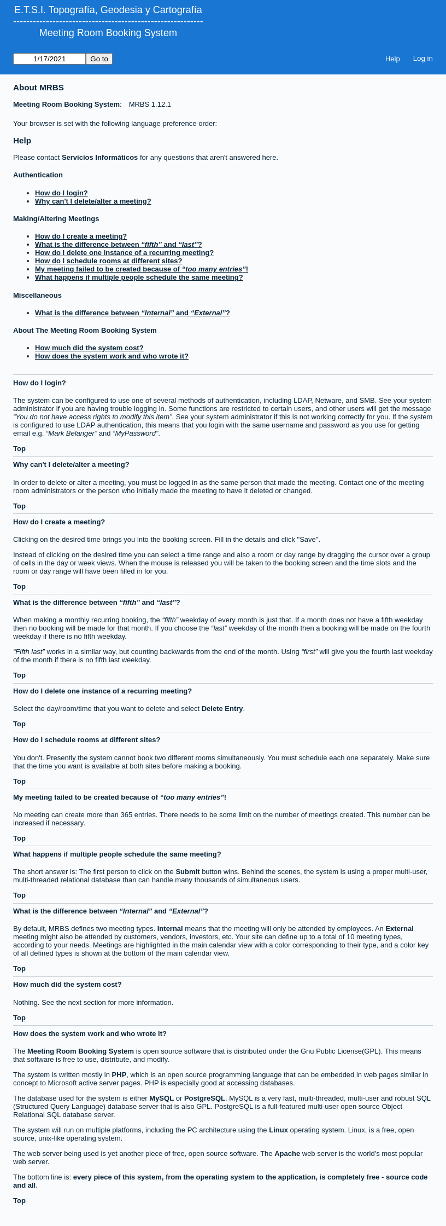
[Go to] (49, 59)
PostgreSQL (204, 1098)
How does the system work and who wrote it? (112, 356)
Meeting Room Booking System (108, 32)
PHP (119, 1075)
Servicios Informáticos (100, 157)
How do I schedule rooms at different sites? (108, 261)
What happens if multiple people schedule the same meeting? (139, 277)
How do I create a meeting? (81, 236)
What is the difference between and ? (118, 244)
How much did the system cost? (89, 348)
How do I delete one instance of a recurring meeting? (124, 252)
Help (392, 59)
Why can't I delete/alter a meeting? (93, 201)
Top (19, 448)
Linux (278, 1130)
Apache (287, 1153)
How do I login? (61, 193)
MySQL (161, 1098)
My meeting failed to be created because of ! (141, 269)
